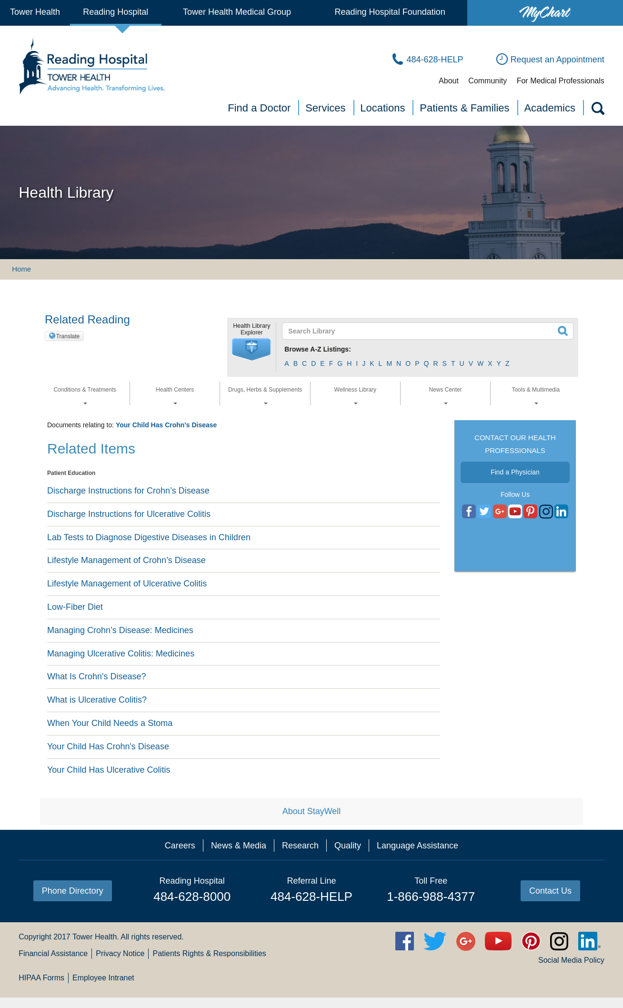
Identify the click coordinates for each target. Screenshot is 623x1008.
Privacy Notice (120, 953)
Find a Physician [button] (515, 472)
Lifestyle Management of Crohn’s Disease (126, 560)
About (449, 81)
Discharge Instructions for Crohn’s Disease (128, 490)
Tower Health (35, 12)
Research (300, 845)
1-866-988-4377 (431, 896)
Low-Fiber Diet (75, 607)
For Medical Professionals (560, 81)
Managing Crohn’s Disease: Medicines (120, 630)
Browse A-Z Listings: (317, 349)
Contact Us (550, 891)
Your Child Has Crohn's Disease (166, 425)
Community (487, 81)
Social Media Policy (571, 960)
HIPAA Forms (41, 978)
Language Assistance (417, 845)
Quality (347, 845)
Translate (68, 336)
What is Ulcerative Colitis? (97, 700)
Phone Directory (72, 891)
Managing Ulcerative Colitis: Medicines (120, 653)
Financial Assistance (53, 953)
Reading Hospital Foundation (390, 12)
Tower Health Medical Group (237, 12)
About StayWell (311, 811)
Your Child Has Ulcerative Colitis (108, 770)
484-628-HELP (311, 896)
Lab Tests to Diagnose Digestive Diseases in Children (149, 537)
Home (21, 269)
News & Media (238, 845)
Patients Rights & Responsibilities (209, 953)
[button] (251, 349)
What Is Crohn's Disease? (96, 676)
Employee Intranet (103, 978)
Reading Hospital (115, 12)
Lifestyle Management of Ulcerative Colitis (127, 583)
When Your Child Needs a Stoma (109, 723)
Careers (180, 845)
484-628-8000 (192, 896)
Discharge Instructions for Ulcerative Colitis (129, 514)
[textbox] (421, 331)
